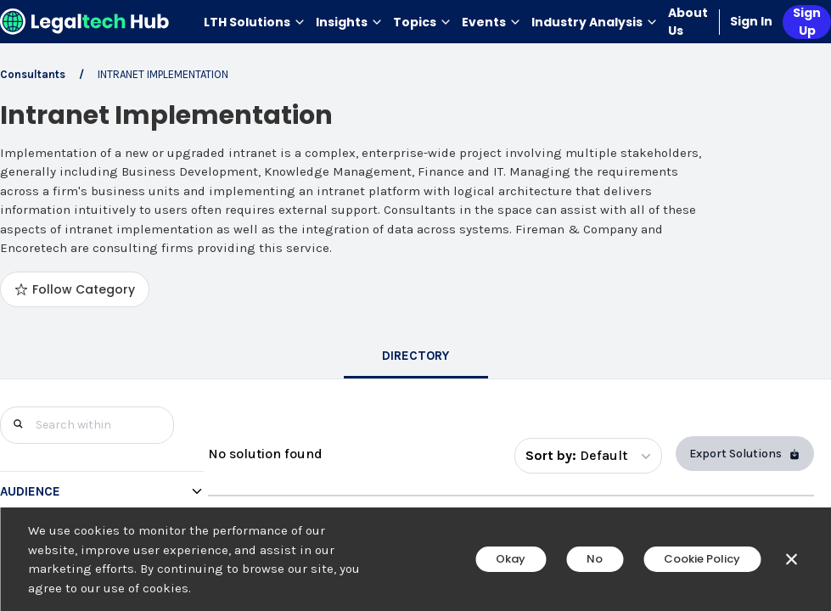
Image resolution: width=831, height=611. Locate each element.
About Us (688, 21)
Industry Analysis (594, 22)
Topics (422, 22)
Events (491, 22)
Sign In (751, 21)
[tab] (416, 357)
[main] (415, 305)
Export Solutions (744, 453)
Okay (510, 559)
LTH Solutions (255, 22)
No (595, 559)
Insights (349, 22)
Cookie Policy (702, 559)
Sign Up (807, 22)
